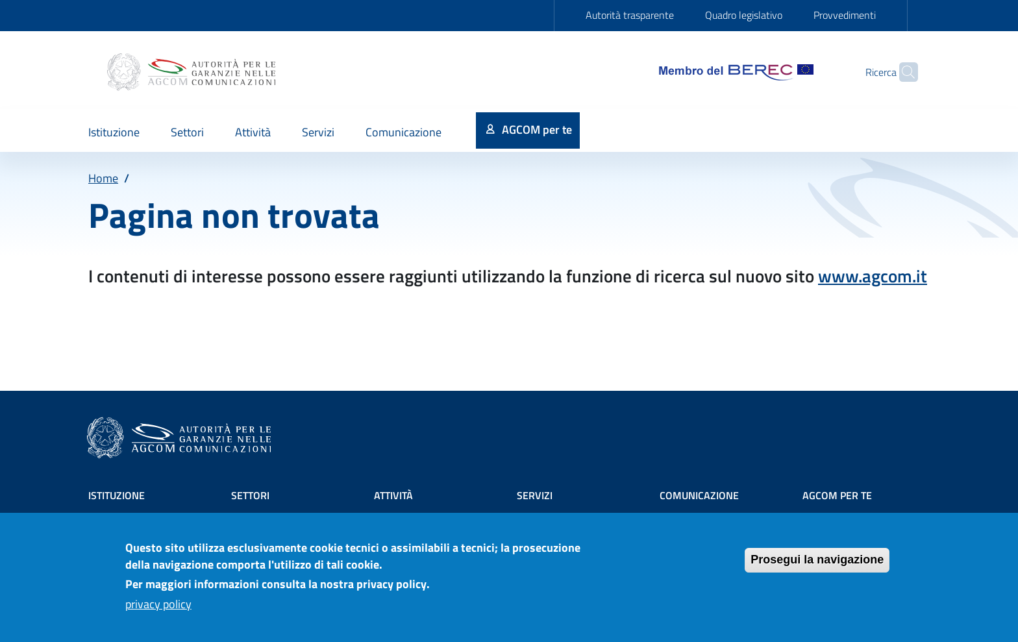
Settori (250, 495)
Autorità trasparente (630, 15)
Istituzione (116, 495)
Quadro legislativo (743, 15)
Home (103, 178)
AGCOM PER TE (837, 495)
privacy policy (158, 609)
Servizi (534, 495)
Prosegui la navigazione (817, 565)
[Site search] (902, 72)
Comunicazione (699, 495)
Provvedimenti (844, 15)
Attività (393, 495)
